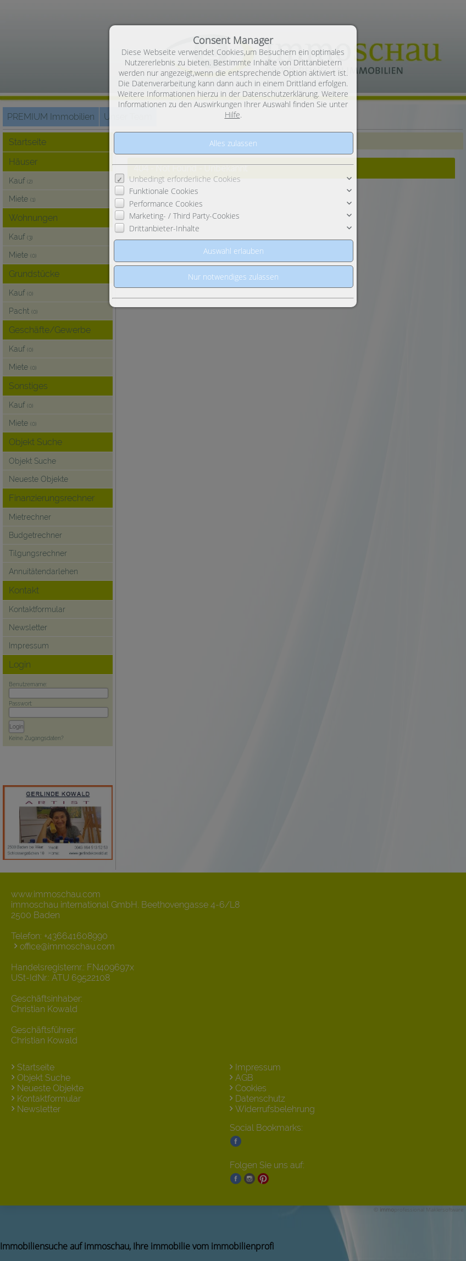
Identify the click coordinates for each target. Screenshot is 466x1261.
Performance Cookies (166, 203)
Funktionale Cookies (163, 191)
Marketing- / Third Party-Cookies (184, 215)
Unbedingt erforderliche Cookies (185, 179)
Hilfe (232, 114)
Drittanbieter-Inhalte (164, 228)
